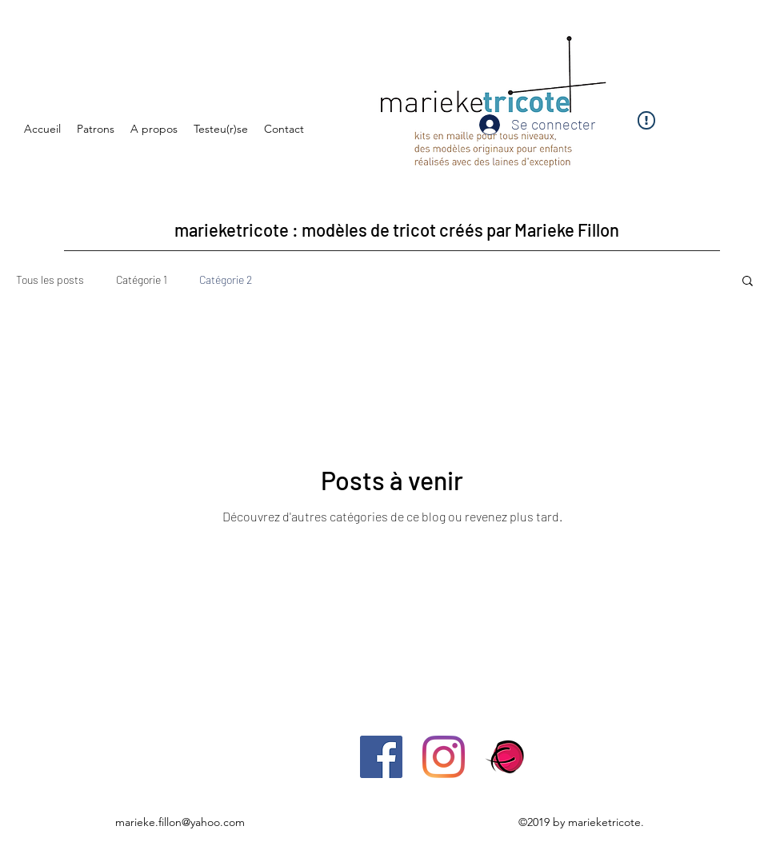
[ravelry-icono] (506, 757)
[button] (747, 281)
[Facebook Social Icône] (381, 757)
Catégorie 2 (225, 279)
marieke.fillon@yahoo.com (180, 822)
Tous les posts (50, 279)
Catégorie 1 (141, 279)
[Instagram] (443, 757)
